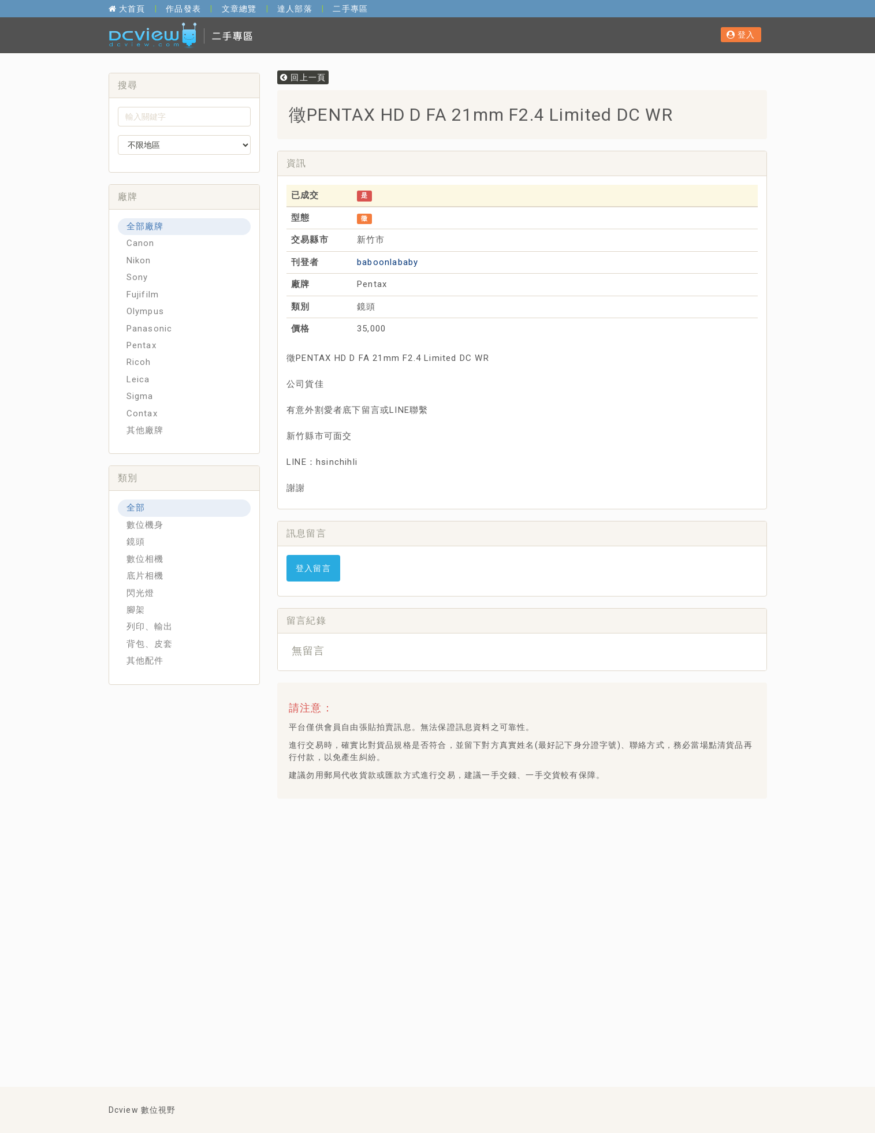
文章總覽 (239, 8)
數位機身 (145, 525)
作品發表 (183, 8)
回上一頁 (303, 77)
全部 (135, 507)
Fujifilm (142, 294)
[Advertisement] (496, 836)
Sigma (140, 396)
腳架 (135, 610)
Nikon (138, 260)
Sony (137, 277)
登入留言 (313, 568)
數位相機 (145, 559)
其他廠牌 (145, 430)
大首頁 (127, 8)
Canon (140, 243)
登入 (741, 34)
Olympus (145, 311)
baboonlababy (387, 262)
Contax (142, 413)
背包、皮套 (149, 644)
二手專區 (350, 8)
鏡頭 (135, 541)
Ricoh (138, 362)
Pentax (141, 345)
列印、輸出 (149, 626)
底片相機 (145, 576)
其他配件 (145, 660)
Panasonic (149, 328)
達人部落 (294, 8)
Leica (138, 379)
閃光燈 (140, 593)
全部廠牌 (145, 226)
